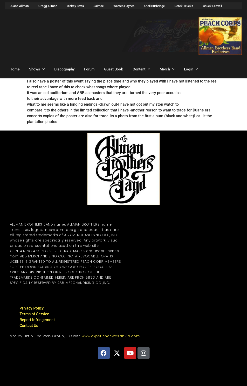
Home (15, 69)
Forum (89, 69)
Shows (37, 69)
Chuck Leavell (212, 6)
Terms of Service (34, 314)
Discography (64, 69)
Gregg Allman (47, 6)
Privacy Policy (32, 308)
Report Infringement (37, 319)
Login (191, 69)
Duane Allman (19, 6)
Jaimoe (99, 6)
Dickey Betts (75, 6)
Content (141, 69)
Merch (167, 69)
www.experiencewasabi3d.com (111, 336)
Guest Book (113, 69)
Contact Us (29, 325)
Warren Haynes (124, 6)
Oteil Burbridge (154, 6)
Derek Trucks (183, 6)
